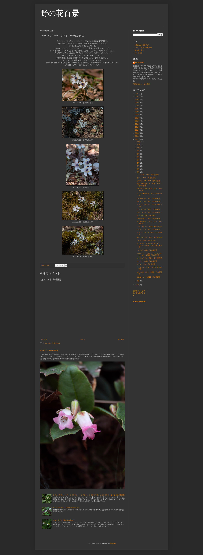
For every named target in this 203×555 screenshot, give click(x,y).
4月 (138, 166)
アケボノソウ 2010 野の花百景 (148, 201)
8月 (138, 154)
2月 (138, 172)
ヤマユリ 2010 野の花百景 (147, 261)
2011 (137, 139)
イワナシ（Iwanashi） (49, 350)
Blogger (113, 543)
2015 (137, 127)
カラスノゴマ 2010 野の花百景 (148, 229)
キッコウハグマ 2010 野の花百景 (149, 237)
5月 (138, 163)
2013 (137, 133)
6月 (138, 160)
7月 (138, 157)
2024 (137, 100)
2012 (137, 136)
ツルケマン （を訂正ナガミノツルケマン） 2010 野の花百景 (149, 254)
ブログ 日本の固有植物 (143, 47)
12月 (139, 142)
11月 (139, 145)
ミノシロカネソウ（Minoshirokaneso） (66, 508)
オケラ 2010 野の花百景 (146, 178)
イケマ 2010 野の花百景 (146, 264)
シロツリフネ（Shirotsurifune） (64, 520)
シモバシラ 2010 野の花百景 (148, 175)
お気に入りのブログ (142, 45)
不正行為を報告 (139, 301)
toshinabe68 (139, 62)
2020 (137, 112)
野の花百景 (59, 13)
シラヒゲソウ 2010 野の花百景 (148, 209)
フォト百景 (138, 53)
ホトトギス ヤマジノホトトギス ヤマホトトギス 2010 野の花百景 (149, 245)
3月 (138, 169)
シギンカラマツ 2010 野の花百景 (149, 226)
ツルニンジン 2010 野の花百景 (148, 212)
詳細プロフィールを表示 (141, 84)
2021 (137, 109)
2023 (137, 103)
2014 (137, 130)
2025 (137, 97)
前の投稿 (121, 339)
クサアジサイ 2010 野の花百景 (148, 219)
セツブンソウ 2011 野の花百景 (148, 181)
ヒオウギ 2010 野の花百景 (147, 250)
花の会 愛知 (139, 50)
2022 (137, 106)
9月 (138, 151)
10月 (139, 148)
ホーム (82, 339)
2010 (137, 285)
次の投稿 (44, 339)
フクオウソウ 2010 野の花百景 (148, 198)
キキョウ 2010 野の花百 (146, 215)
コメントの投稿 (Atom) (52, 343)
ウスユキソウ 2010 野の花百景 (148, 277)
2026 (137, 94)
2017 (137, 121)
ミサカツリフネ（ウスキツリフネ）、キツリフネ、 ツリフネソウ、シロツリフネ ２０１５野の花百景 (89, 495)
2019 (137, 115)
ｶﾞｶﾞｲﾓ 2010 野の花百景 (146, 240)
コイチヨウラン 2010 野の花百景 (149, 258)
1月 (138, 281)
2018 (137, 118)
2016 (137, 124)
